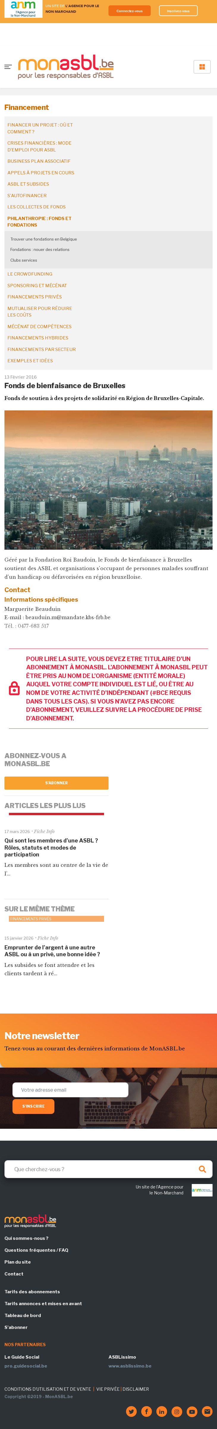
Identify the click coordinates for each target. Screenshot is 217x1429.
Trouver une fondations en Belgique (43, 239)
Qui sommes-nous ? (26, 1238)
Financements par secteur (41, 349)
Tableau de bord (22, 1315)
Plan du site (17, 1262)
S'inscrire (33, 1106)
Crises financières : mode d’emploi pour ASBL (39, 146)
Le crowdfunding (29, 274)
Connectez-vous (130, 10)
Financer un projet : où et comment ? (40, 128)
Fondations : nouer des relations (40, 249)
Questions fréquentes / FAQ (36, 1250)
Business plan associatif (38, 161)
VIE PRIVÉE (107, 1389)
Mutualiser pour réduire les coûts (39, 312)
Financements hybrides (37, 338)
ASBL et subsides (28, 184)
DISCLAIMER (135, 1389)
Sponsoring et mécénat (37, 285)
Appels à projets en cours (40, 173)
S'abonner (56, 783)
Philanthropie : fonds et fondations (39, 222)
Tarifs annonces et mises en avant (43, 1303)
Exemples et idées (30, 360)
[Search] (108, 1169)
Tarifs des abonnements (32, 1291)
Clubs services (23, 260)
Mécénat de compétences (39, 326)
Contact (13, 1274)
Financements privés (34, 297)
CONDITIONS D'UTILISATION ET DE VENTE (47, 1389)
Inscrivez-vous (178, 10)
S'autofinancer (27, 195)
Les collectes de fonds (36, 207)
